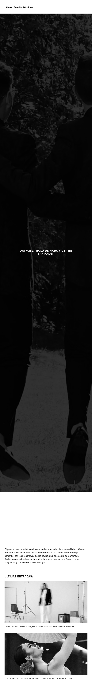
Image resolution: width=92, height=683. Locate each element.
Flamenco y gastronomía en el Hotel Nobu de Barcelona (38, 678)
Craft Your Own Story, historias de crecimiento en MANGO (39, 626)
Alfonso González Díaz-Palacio (20, 8)
